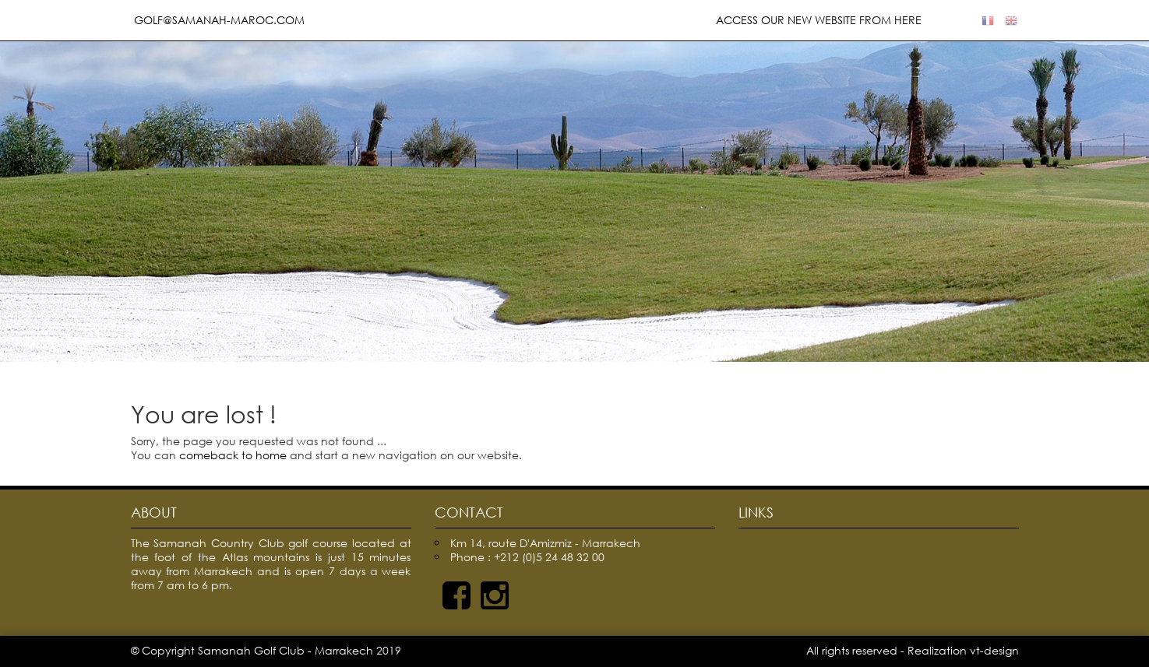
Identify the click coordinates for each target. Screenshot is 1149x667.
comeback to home (233, 455)
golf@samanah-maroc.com (218, 19)
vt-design (994, 650)
